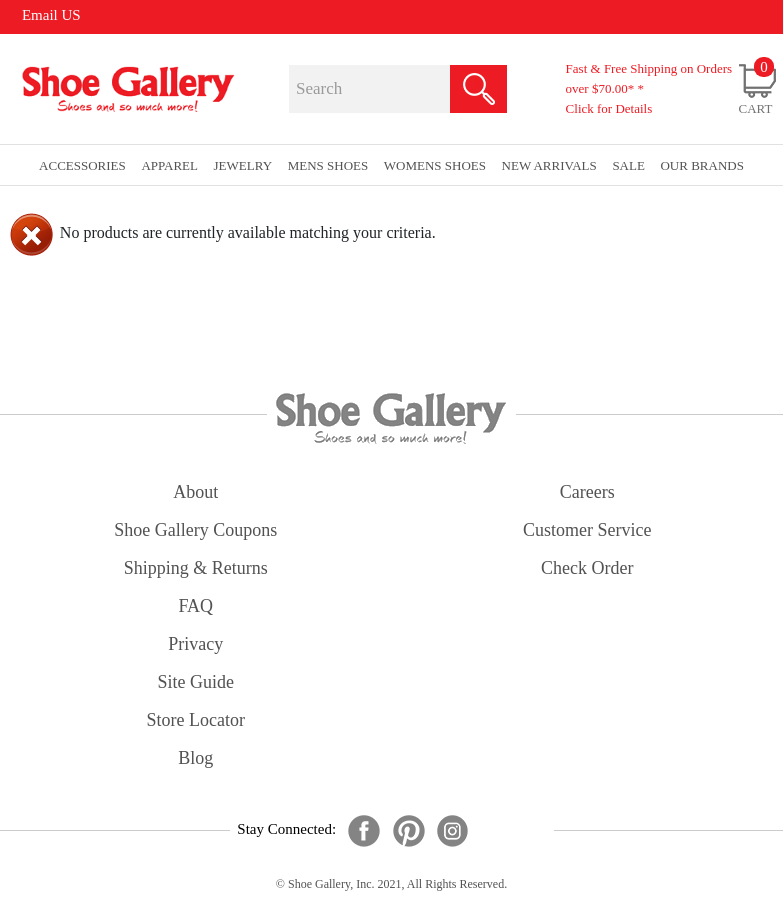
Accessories (82, 165)
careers (587, 492)
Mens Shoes (328, 165)
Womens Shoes (435, 165)
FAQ (195, 606)
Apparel (169, 165)
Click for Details (609, 108)
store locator (196, 720)
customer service (587, 530)
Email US (51, 15)
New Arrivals (549, 165)
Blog (195, 758)
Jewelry (243, 165)
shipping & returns (196, 568)
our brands (701, 165)
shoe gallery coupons (195, 530)
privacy (195, 644)
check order (587, 568)
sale (628, 165)
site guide (196, 682)
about (195, 492)
